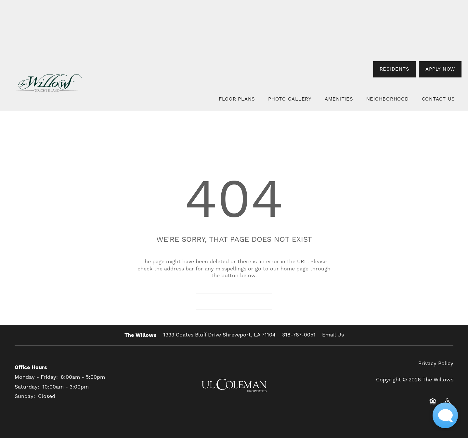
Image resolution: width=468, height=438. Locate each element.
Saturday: (27, 387)
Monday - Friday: (36, 377)
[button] (394, 69)
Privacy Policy (435, 363)
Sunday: (25, 396)
